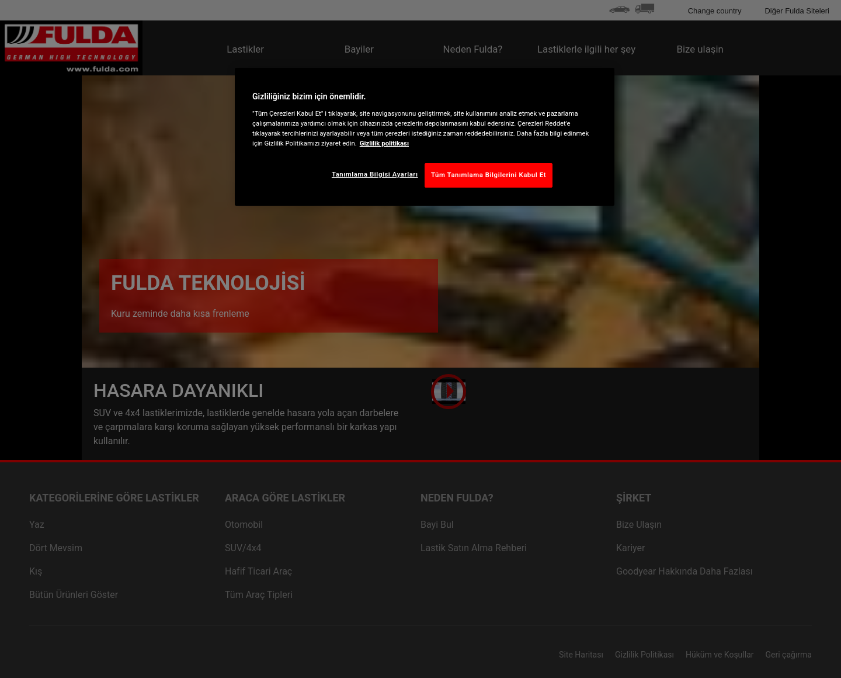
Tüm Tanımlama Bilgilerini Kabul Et (488, 175)
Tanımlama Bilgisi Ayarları (375, 174)
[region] (424, 137)
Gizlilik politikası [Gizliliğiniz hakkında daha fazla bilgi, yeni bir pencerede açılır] (384, 143)
